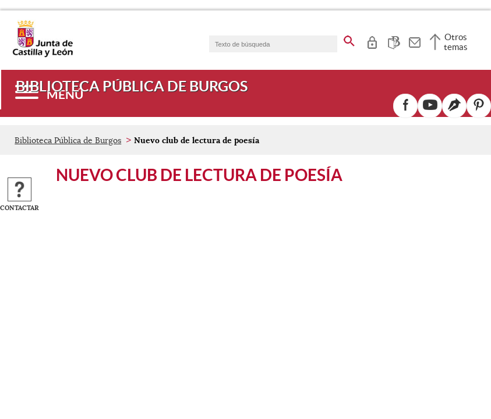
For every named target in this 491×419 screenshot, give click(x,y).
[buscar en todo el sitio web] (349, 39)
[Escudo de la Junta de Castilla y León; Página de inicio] (42, 55)
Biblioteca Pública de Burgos (68, 140)
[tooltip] (372, 40)
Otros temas (456, 42)
